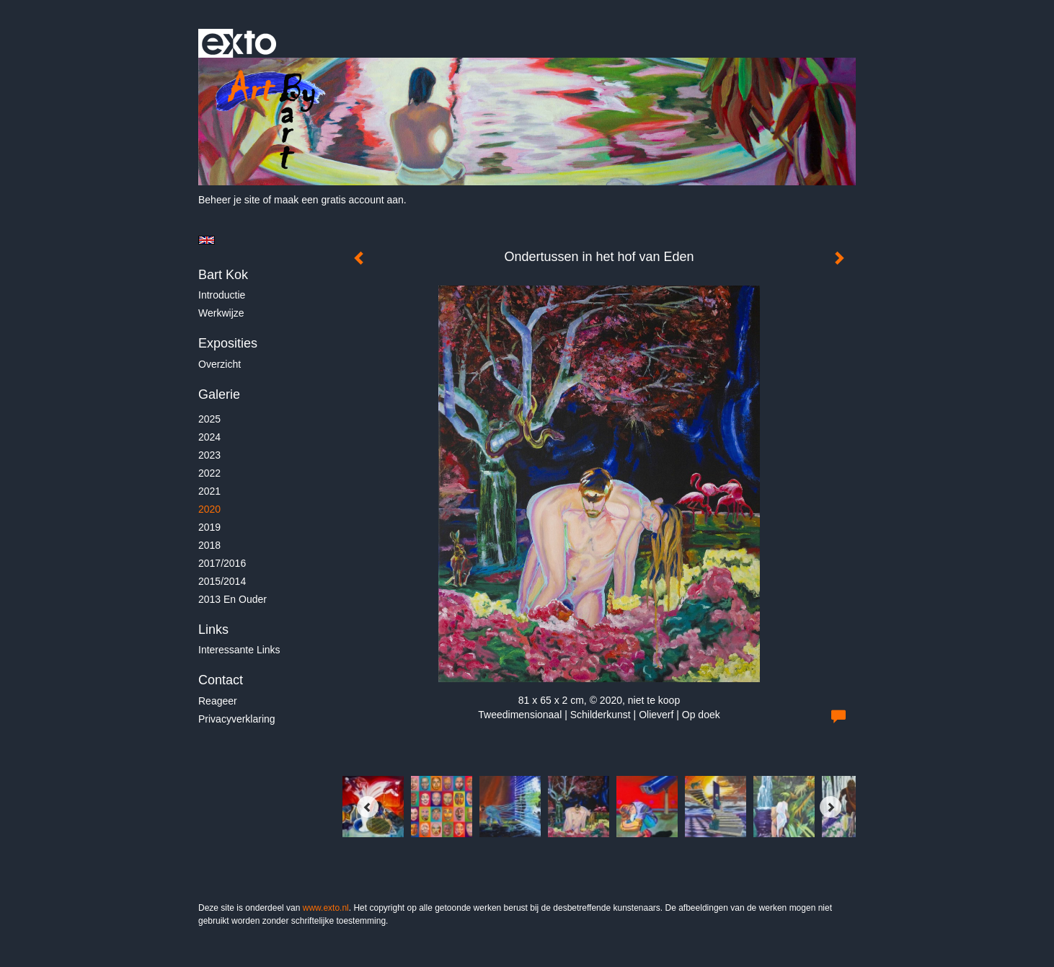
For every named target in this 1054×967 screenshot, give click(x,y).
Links (213, 629)
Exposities (227, 343)
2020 (209, 509)
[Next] (830, 807)
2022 (209, 473)
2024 (209, 437)
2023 (209, 455)
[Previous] (367, 807)
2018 (209, 545)
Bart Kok (223, 275)
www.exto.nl (326, 908)
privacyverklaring (236, 719)
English (206, 240)
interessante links (239, 649)
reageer (217, 701)
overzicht (219, 364)
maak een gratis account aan (339, 200)
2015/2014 (222, 581)
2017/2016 (222, 563)
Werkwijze (221, 313)
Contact (220, 680)
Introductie (221, 295)
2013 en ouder (232, 599)
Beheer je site (229, 200)
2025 (209, 419)
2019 (209, 527)
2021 (209, 491)
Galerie (219, 394)
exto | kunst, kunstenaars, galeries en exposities (239, 43)
